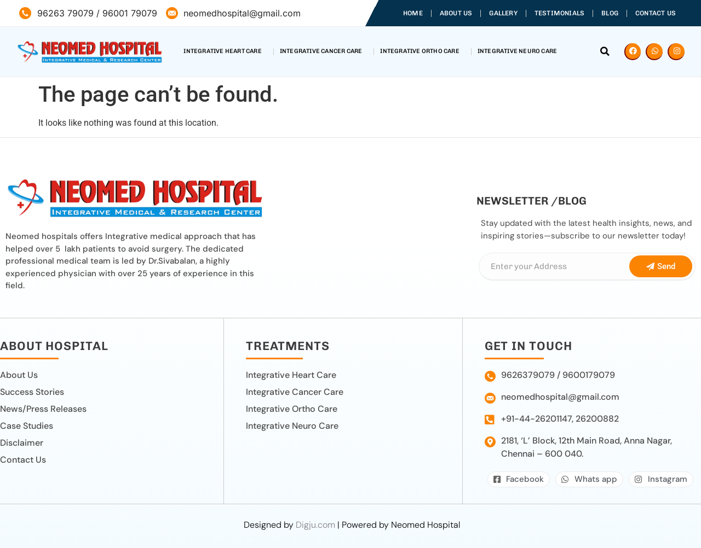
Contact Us (655, 13)
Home (413, 13)
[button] (605, 51)
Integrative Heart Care (225, 51)
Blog (609, 13)
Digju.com (315, 524)
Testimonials (559, 13)
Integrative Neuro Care (520, 51)
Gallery (503, 13)
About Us (456, 13)
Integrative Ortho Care (422, 51)
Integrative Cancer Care (324, 51)
